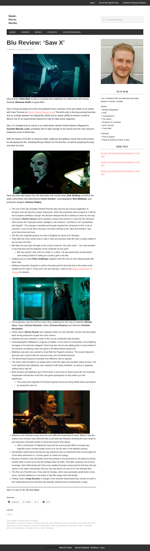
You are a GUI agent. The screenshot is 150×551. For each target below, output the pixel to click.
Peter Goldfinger (58, 526)
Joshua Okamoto (70, 523)
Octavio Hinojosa (23, 526)
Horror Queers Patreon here (41, 112)
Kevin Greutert (84, 523)
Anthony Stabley (25, 523)
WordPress (95, 548)
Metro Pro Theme (65, 548)
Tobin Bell (49, 528)
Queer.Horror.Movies (24, 19)
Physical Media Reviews (28, 521)
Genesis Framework (82, 548)
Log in (102, 548)
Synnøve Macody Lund (34, 528)
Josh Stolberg (55, 523)
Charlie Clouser (41, 523)
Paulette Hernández (41, 526)
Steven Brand (18, 528)
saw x (80, 526)
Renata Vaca (72, 526)
